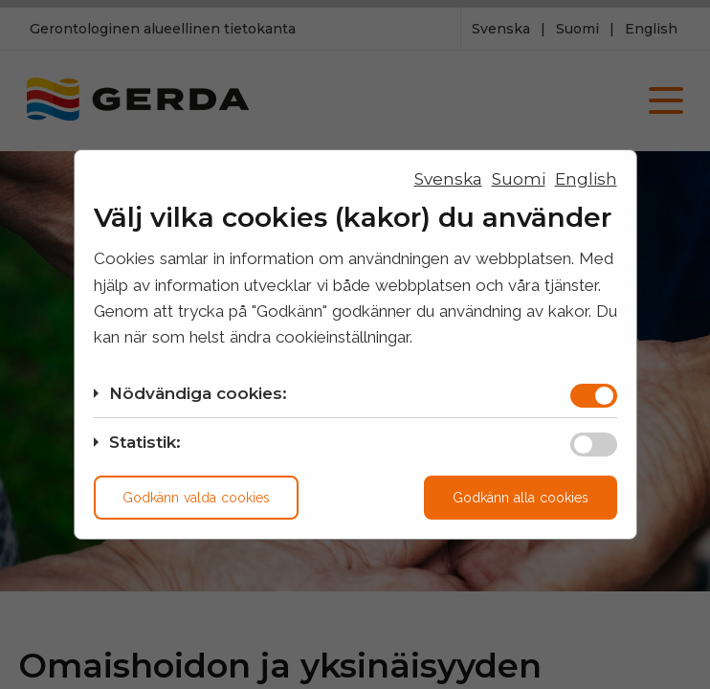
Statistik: (145, 442)
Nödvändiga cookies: (198, 393)
